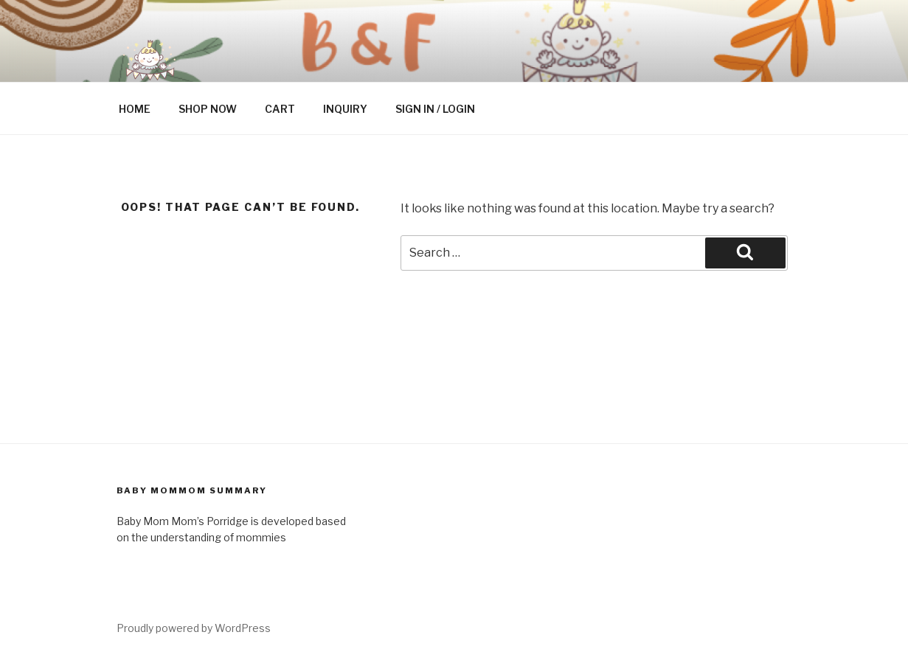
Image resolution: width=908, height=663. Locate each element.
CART (280, 109)
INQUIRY (345, 109)
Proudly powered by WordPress (194, 628)
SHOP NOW (208, 109)
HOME (134, 109)
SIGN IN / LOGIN (435, 109)
